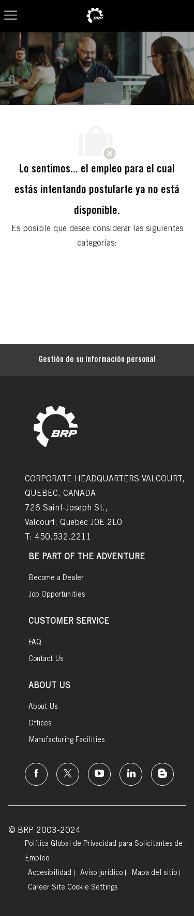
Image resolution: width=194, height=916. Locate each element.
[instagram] (99, 774)
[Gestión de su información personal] (97, 360)
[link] (95, 16)
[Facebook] (36, 774)
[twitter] (67, 774)
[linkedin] (131, 774)
